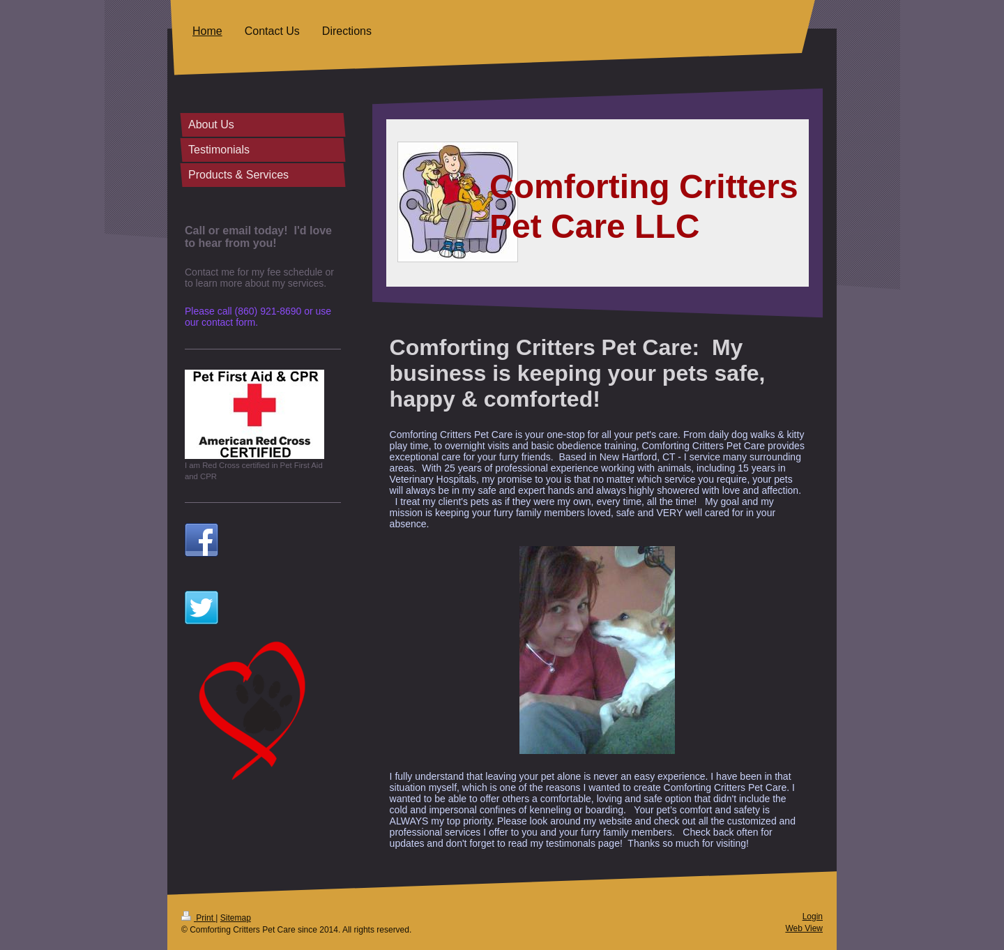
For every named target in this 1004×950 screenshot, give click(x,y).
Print (198, 918)
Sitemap (235, 918)
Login (813, 916)
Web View (804, 928)
